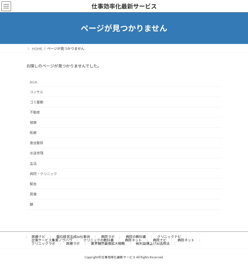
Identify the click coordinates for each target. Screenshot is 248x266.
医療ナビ (38, 237)
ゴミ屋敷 (36, 102)
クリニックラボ (43, 243)
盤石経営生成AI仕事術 (73, 237)
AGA (33, 82)
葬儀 (33, 194)
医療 (33, 133)
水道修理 (36, 153)
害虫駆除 (36, 143)
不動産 (35, 112)
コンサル (36, 92)
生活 (33, 163)
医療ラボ (73, 243)
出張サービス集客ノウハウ (51, 240)
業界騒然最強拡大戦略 (108, 243)
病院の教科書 (136, 237)
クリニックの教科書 (98, 240)
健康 (33, 122)
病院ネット (133, 240)
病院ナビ (159, 240)
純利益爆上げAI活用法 (153, 243)
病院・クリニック (43, 174)
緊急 (33, 184)
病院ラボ (108, 237)
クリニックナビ (169, 237)
